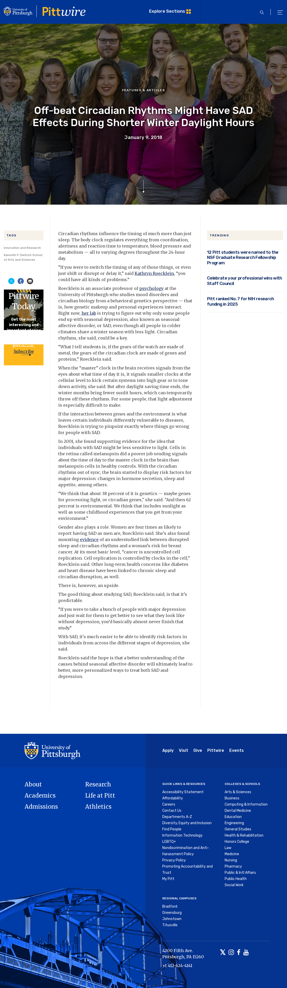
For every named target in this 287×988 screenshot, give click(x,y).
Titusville (170, 925)
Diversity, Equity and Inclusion (187, 823)
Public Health (236, 879)
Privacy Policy (174, 860)
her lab (89, 313)
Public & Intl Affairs (240, 872)
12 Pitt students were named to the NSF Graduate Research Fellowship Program (242, 257)
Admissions (41, 806)
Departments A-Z (177, 817)
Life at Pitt (100, 795)
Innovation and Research (22, 248)
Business (232, 798)
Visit (183, 750)
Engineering (234, 823)
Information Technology (182, 835)
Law (228, 848)
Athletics (98, 806)
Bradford (169, 906)
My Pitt (168, 879)
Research (98, 784)
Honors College (237, 841)
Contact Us (171, 810)
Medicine (232, 854)
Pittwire (215, 750)
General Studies (238, 829)
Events (236, 750)
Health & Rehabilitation (244, 835)
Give (197, 750)
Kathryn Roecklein (154, 273)
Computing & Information (246, 804)
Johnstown (171, 919)
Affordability (172, 798)
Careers (168, 804)
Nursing (231, 860)
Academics (40, 795)
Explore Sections (167, 11)
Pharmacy (233, 866)
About (33, 784)
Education (233, 817)
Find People (171, 829)
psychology (151, 288)
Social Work (234, 885)
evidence (89, 539)
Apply (168, 750)
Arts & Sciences (238, 792)
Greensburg (172, 912)
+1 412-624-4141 (177, 965)
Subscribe (24, 351)
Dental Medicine (238, 810)
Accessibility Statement (183, 792)
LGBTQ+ (169, 841)
